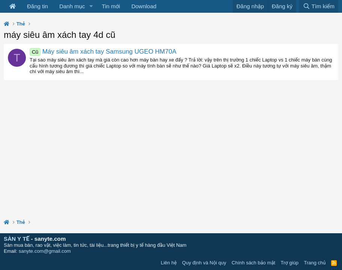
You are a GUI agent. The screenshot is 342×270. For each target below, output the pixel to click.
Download (144, 6)
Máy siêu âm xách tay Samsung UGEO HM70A (103, 51)
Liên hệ (168, 263)
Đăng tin (37, 6)
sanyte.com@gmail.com (45, 251)
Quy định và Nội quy (204, 263)
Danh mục (72, 6)
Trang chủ (315, 263)
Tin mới (111, 6)
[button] (91, 6)
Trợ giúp (289, 263)
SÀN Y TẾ (16, 239)
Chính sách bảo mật (253, 263)
